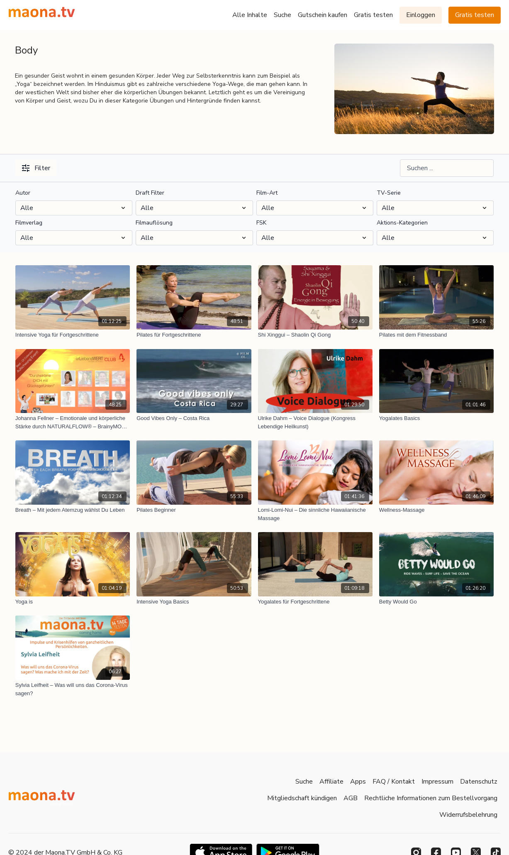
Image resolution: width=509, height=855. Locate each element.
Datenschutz (478, 781)
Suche (282, 15)
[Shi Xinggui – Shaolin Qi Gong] (315, 335)
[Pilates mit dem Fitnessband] (436, 335)
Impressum (437, 781)
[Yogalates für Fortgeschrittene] (315, 602)
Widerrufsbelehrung (468, 814)
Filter (36, 168)
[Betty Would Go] (436, 602)
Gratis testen (373, 15)
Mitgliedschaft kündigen (302, 798)
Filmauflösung (154, 223)
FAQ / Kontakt (394, 781)
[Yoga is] (72, 602)
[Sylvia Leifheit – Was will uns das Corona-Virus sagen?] (72, 689)
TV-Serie (389, 193)
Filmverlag (28, 223)
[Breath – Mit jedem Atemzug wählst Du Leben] (72, 510)
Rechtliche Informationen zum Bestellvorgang (430, 798)
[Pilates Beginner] (193, 510)
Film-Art (267, 193)
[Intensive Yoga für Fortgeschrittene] (72, 335)
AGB (350, 798)
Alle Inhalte (249, 15)
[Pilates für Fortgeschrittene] (193, 335)
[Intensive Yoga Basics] (193, 602)
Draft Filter (150, 193)
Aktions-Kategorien (402, 223)
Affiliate (331, 781)
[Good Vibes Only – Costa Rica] (193, 418)
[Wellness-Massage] (436, 510)
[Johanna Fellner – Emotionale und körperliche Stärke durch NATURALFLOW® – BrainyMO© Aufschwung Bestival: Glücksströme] (72, 422)
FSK (261, 223)
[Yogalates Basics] (436, 418)
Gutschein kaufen (322, 15)
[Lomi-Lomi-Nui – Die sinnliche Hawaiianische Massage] (315, 514)
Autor (22, 193)
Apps (358, 781)
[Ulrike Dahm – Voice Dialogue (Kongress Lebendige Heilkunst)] (315, 422)
